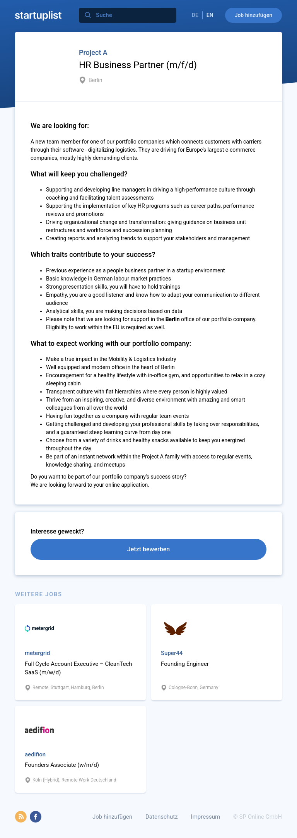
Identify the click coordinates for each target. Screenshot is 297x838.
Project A (93, 52)
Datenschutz (161, 816)
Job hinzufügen (253, 15)
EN (210, 15)
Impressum (205, 816)
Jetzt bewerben (148, 549)
